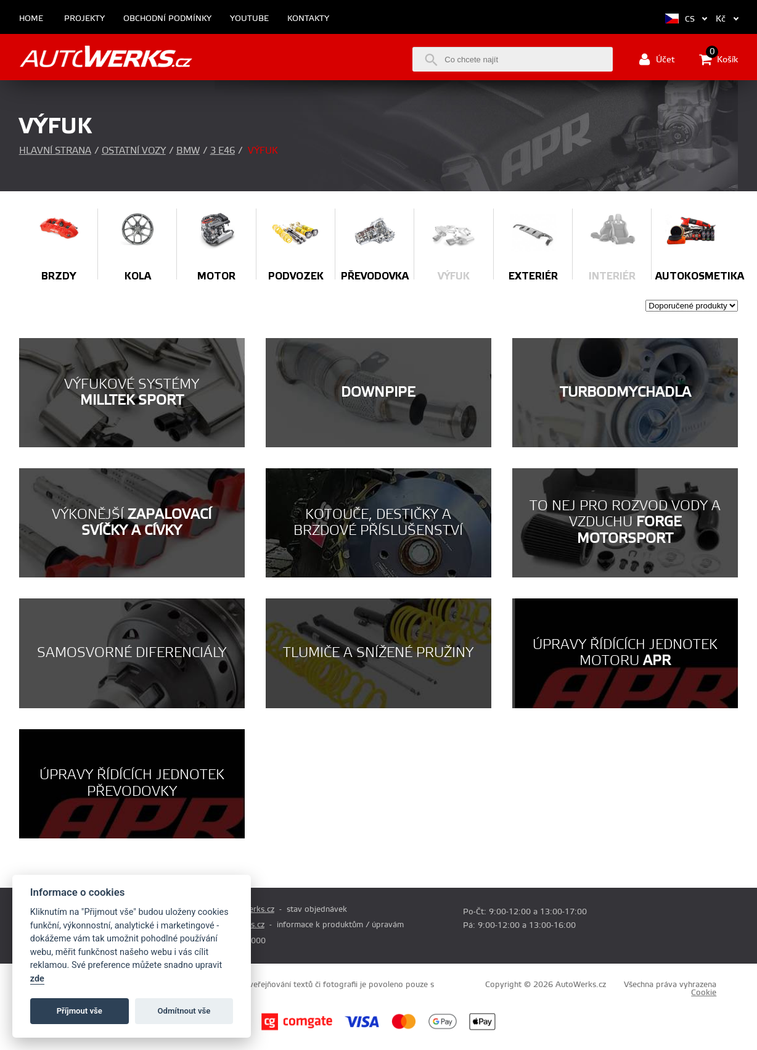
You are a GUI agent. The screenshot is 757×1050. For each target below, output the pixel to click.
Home (31, 19)
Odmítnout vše (184, 1010)
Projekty (84, 19)
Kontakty (308, 19)
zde (37, 979)
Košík (718, 59)
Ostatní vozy (134, 150)
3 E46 (222, 150)
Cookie (703, 993)
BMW (188, 150)
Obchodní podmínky (167, 19)
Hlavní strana (55, 150)
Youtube (249, 19)
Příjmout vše (79, 1010)
